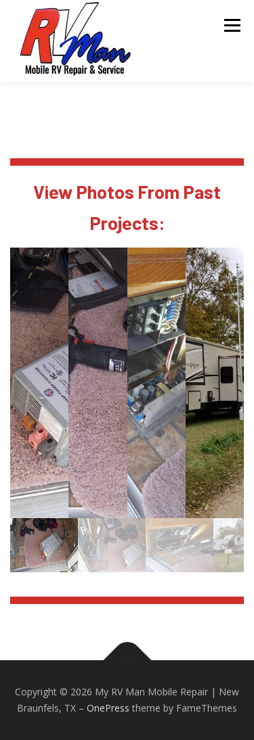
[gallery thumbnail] (44, 545)
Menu (231, 25)
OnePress (108, 707)
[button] (39, 383)
